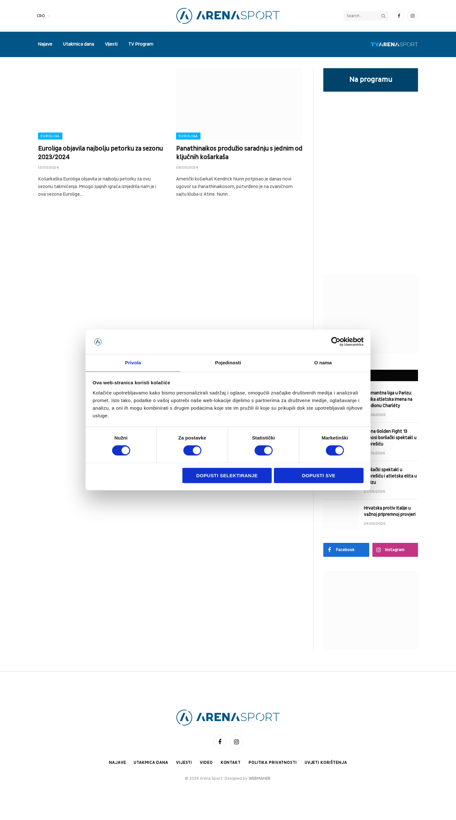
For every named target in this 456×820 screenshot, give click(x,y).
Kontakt (230, 762)
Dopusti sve (319, 475)
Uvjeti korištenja (326, 762)
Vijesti (111, 44)
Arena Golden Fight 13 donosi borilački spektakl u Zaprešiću (390, 438)
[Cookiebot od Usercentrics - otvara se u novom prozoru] (336, 341)
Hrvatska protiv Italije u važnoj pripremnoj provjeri (389, 511)
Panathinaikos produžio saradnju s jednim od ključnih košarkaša (239, 153)
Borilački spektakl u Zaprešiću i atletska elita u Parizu (390, 476)
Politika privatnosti (272, 762)
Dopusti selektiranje (227, 475)
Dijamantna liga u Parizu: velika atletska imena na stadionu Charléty (388, 399)
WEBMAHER (259, 778)
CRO (41, 15)
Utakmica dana (78, 44)
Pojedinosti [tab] (228, 362)
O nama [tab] (323, 362)
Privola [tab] (133, 362)
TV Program (140, 44)
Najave (45, 44)
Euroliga (50, 136)
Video (205, 762)
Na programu (370, 79)
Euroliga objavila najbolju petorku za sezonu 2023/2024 (100, 153)
